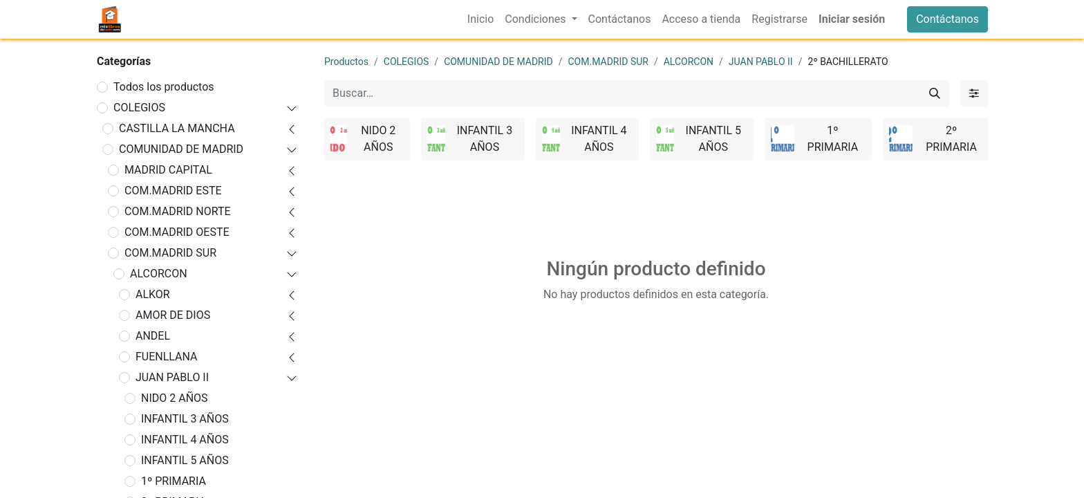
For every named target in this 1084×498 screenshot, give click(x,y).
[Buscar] (934, 93)
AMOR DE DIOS (173, 315)
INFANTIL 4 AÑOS (185, 439)
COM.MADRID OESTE (177, 232)
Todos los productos (163, 86)
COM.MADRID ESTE (173, 190)
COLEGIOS (139, 107)
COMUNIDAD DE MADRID (181, 149)
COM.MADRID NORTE (177, 211)
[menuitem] (480, 19)
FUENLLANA (167, 356)
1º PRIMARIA (173, 481)
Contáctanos (947, 19)
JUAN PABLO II (172, 377)
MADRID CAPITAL (168, 169)
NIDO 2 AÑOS (174, 398)
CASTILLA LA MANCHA (177, 128)
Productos (346, 61)
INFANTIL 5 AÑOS (185, 460)
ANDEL (153, 335)
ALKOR (153, 294)
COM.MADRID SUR (170, 252)
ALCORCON (158, 273)
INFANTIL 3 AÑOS (185, 418)
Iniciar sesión (852, 19)
